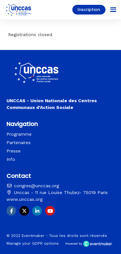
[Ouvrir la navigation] (113, 10)
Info (10, 159)
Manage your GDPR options (32, 243)
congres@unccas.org (32, 185)
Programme (19, 134)
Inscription (88, 9)
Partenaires (18, 142)
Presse (13, 150)
